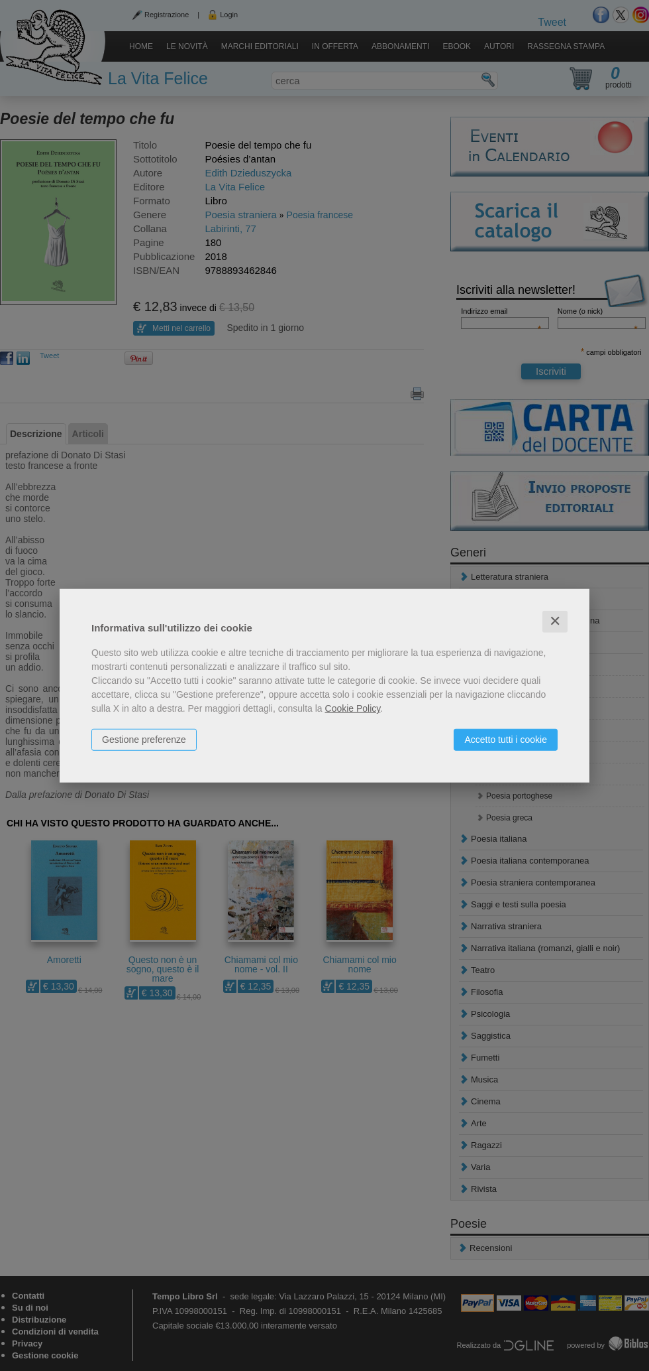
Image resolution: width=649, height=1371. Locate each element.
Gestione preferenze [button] (144, 739)
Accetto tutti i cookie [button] (505, 739)
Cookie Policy (353, 708)
